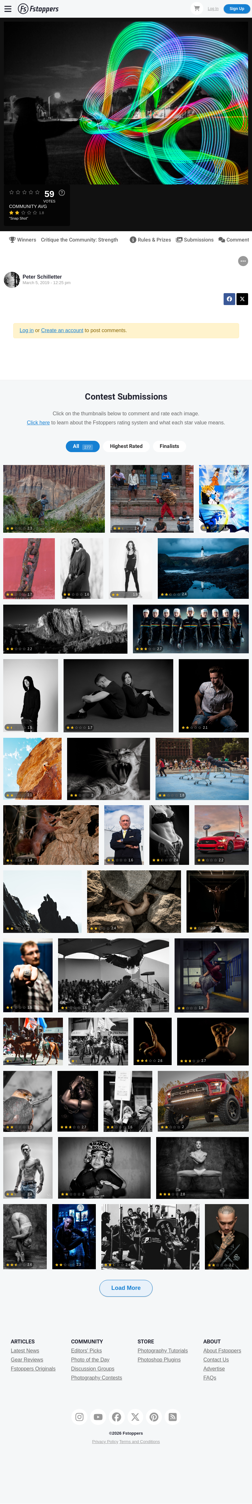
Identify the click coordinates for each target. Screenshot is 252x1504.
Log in (27, 330)
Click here (38, 422)
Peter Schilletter (42, 277)
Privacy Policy (105, 1441)
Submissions (192, 240)
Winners (20, 240)
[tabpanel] (126, 891)
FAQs (209, 1377)
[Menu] (8, 8)
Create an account (62, 330)
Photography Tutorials (162, 1350)
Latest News (25, 1350)
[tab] (82, 446)
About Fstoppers (222, 1350)
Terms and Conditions (139, 1441)
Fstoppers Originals (33, 1368)
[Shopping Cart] (196, 8)
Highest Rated (126, 446)
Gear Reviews (27, 1359)
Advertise (214, 1368)
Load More (126, 1288)
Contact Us (216, 1359)
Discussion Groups (92, 1368)
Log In (213, 8)
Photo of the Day (90, 1359)
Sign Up (237, 8)
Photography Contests (96, 1377)
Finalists (169, 446)
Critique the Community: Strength (79, 240)
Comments (232, 240)
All (83, 446)
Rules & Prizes (148, 240)
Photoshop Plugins (158, 1359)
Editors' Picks (86, 1350)
